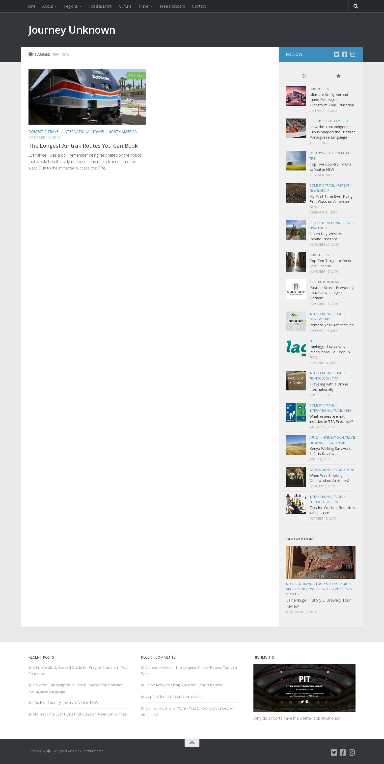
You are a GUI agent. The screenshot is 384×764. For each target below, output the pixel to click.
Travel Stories (344, 470)
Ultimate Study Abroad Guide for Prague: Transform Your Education (331, 99)
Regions (71, 6)
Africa (314, 437)
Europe (315, 89)
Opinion (315, 319)
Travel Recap (319, 191)
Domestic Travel (44, 131)
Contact (199, 6)
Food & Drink (100, 6)
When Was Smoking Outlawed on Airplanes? (329, 478)
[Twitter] (337, 54)
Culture (125, 6)
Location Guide (321, 153)
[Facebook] (345, 54)
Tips (326, 89)
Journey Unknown (71, 30)
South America (336, 121)
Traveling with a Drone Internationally (328, 387)
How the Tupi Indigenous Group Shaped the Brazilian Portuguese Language (332, 132)
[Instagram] (353, 54)
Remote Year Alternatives (331, 324)
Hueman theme (91, 751)
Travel (143, 6)
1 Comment (136, 75)
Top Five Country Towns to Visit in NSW (330, 167)
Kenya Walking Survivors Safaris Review (330, 451)
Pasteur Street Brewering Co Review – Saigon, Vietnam (331, 292)
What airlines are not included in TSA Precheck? (331, 419)
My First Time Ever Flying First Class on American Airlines (331, 201)
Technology (319, 378)
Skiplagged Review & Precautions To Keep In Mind (329, 351)
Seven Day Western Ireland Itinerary (326, 236)
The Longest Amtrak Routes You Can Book (83, 145)
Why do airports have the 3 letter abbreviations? (296, 718)
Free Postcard (172, 6)
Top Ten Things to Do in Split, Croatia (330, 263)
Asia (312, 282)
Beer (312, 223)
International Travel (84, 131)
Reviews (343, 185)
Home (30, 6)
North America (122, 131)
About (47, 6)
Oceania (343, 153)
